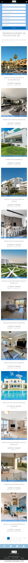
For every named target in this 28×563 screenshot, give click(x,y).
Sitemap (22, 558)
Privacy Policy (15, 558)
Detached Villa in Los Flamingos (14, 402)
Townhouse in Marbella (14, 159)
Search (14, 28)
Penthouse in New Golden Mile (14, 323)
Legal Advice (7, 558)
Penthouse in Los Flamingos (14, 363)
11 (14, 541)
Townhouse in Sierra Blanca (14, 484)
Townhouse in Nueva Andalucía (14, 119)
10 (11, 541)
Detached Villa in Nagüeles (14, 241)
